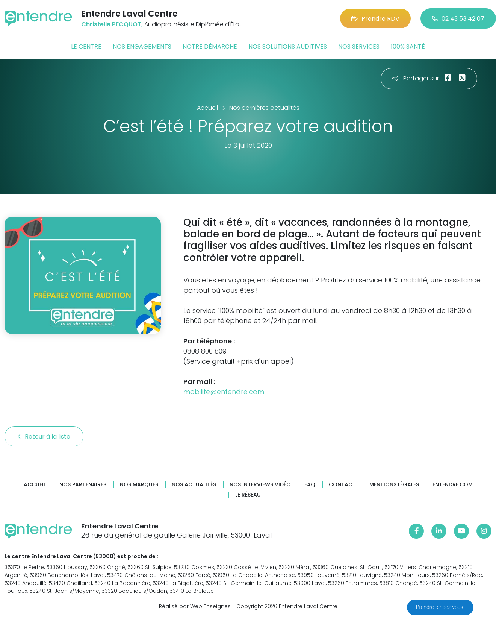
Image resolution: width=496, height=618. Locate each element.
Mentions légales (394, 484)
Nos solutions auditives (287, 46)
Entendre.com (452, 484)
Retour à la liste (44, 436)
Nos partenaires (82, 484)
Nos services (359, 46)
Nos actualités (194, 484)
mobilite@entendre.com (223, 391)
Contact (342, 484)
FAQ (309, 484)
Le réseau (248, 495)
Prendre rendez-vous (440, 607)
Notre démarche (210, 46)
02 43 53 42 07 (458, 18)
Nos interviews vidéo (260, 484)
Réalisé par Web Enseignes (195, 606)
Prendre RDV (375, 18)
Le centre (86, 46)
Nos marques (139, 484)
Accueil (35, 484)
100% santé (408, 46)
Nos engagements (142, 46)
